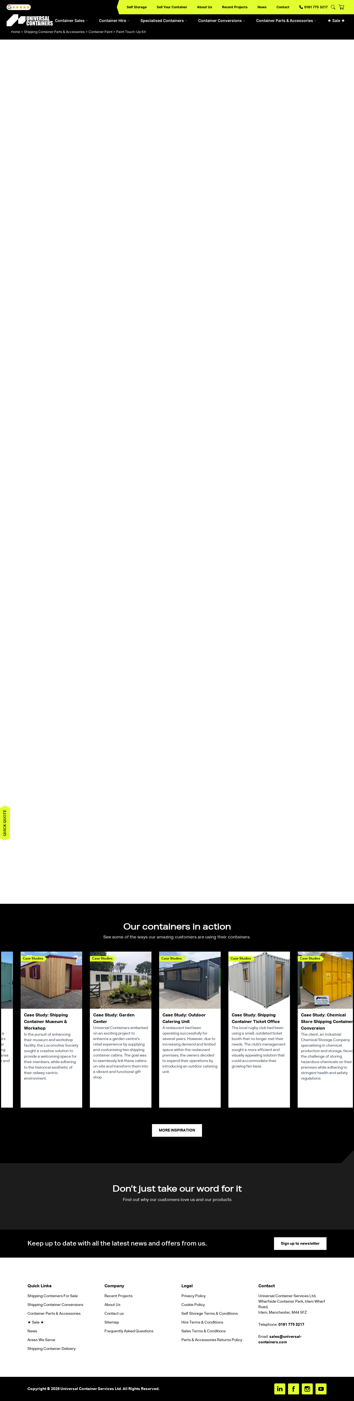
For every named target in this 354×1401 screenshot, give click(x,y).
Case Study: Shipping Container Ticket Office (256, 1018)
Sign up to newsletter (300, 1244)
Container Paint (100, 32)
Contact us (114, 1314)
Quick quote (5, 823)
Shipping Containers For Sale (52, 1296)
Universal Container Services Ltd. (91, 1389)
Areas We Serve (41, 1340)
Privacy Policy (193, 1296)
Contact (282, 7)
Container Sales (71, 20)
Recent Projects (235, 7)
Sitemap (111, 1322)
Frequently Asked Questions (128, 1331)
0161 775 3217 (313, 7)
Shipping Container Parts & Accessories (54, 32)
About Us (204, 7)
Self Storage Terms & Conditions (209, 1314)
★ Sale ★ (336, 20)
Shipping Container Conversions (55, 1305)
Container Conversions (221, 20)
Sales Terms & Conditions (203, 1331)
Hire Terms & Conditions (202, 1322)
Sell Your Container (172, 7)
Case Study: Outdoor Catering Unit (184, 1018)
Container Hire (114, 20)
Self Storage (137, 7)
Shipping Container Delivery (51, 1349)
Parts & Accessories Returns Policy (211, 1340)
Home (15, 32)
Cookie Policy (193, 1305)
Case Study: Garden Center (113, 1018)
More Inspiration (177, 1130)
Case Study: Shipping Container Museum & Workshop (46, 1022)
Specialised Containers (163, 20)
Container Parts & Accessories (286, 20)
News (262, 7)
